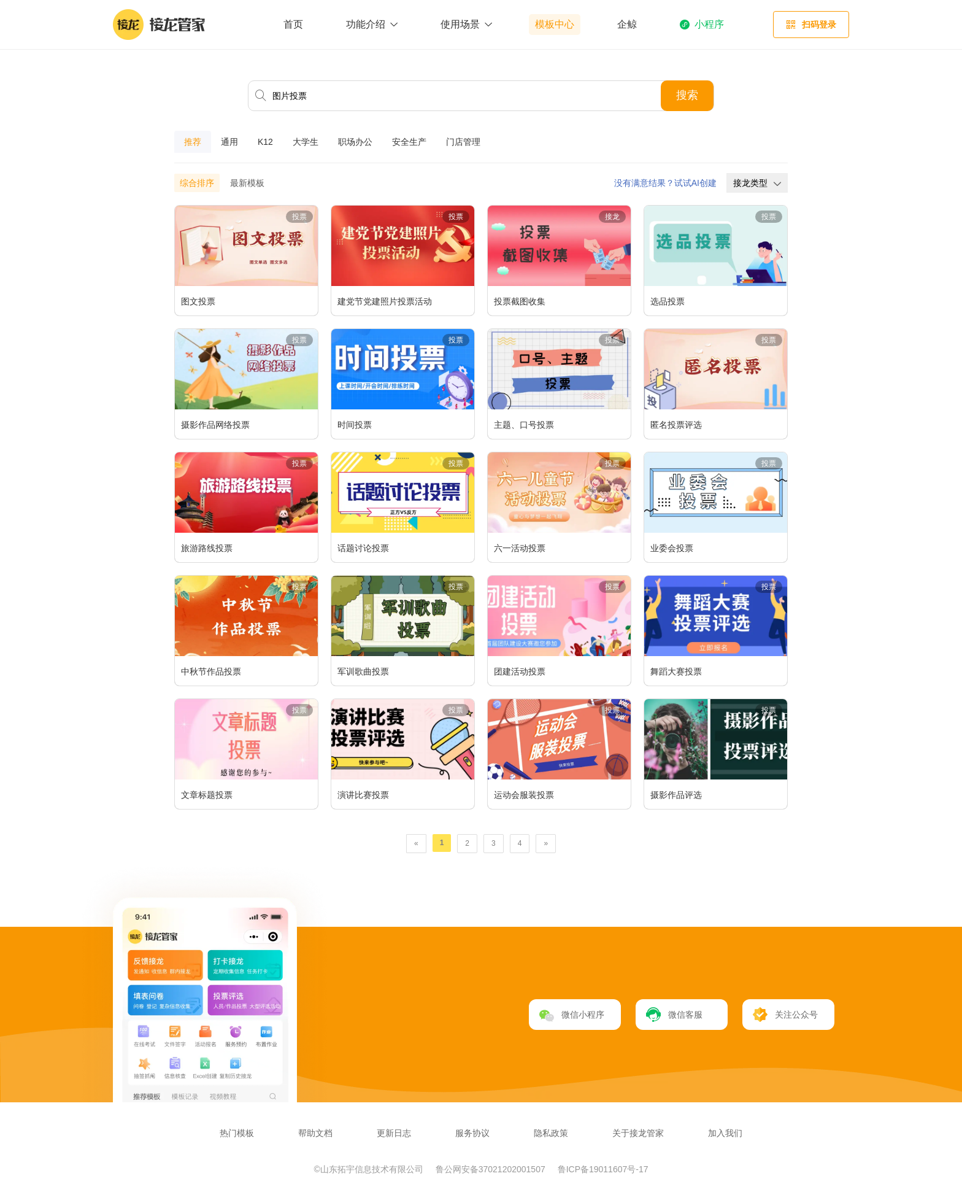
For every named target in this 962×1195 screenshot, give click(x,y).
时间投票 (354, 425)
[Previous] (416, 843)
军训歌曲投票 (363, 671)
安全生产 (409, 142)
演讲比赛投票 (363, 795)
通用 (229, 142)
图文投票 (198, 301)
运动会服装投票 (524, 795)
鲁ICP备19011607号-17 (603, 1169)
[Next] (546, 843)
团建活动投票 (519, 671)
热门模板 (237, 1133)
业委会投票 (671, 548)
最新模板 (247, 183)
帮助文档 (315, 1133)
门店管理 (463, 142)
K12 (265, 142)
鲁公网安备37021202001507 (492, 1169)
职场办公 (355, 142)
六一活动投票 (519, 548)
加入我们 (725, 1133)
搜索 (687, 95)
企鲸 (627, 24)
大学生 (305, 142)
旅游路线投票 (207, 548)
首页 (293, 24)
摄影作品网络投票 (215, 425)
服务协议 (472, 1133)
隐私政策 (551, 1133)
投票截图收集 (519, 301)
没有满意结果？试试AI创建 (665, 183)
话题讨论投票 (363, 548)
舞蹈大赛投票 (676, 671)
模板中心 (554, 24)
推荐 (192, 142)
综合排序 (197, 183)
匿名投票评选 (676, 425)
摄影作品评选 (676, 795)
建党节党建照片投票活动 (384, 301)
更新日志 (394, 1133)
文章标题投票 (207, 795)
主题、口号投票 (524, 425)
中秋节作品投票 (211, 671)
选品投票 (667, 301)
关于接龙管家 (638, 1133)
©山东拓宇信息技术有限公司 (370, 1169)
